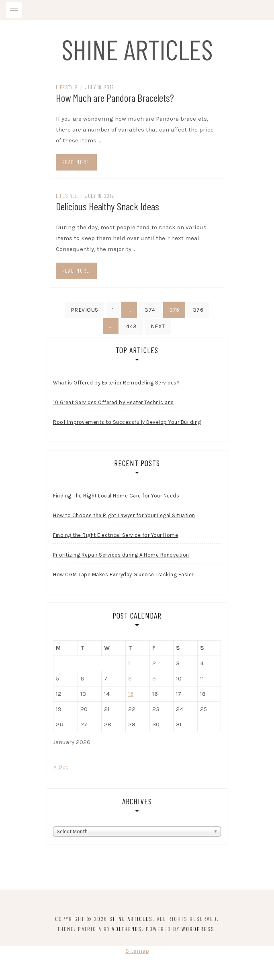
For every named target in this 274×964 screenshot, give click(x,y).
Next (158, 326)
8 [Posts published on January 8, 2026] (130, 678)
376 (198, 309)
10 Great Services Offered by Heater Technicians (113, 402)
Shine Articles (137, 49)
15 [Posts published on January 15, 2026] (130, 693)
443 (131, 326)
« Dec (61, 766)
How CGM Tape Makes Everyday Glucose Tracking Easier (123, 574)
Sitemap (137, 950)
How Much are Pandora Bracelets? (115, 97)
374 (150, 309)
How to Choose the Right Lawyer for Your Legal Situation (124, 515)
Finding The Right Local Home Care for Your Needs (116, 496)
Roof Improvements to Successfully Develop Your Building (127, 422)
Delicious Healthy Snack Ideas (107, 206)
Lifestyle (67, 87)
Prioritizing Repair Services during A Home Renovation (121, 555)
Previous (84, 309)
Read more (76, 162)
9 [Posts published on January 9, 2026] (154, 678)
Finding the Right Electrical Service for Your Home (115, 535)
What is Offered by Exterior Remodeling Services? (116, 383)
